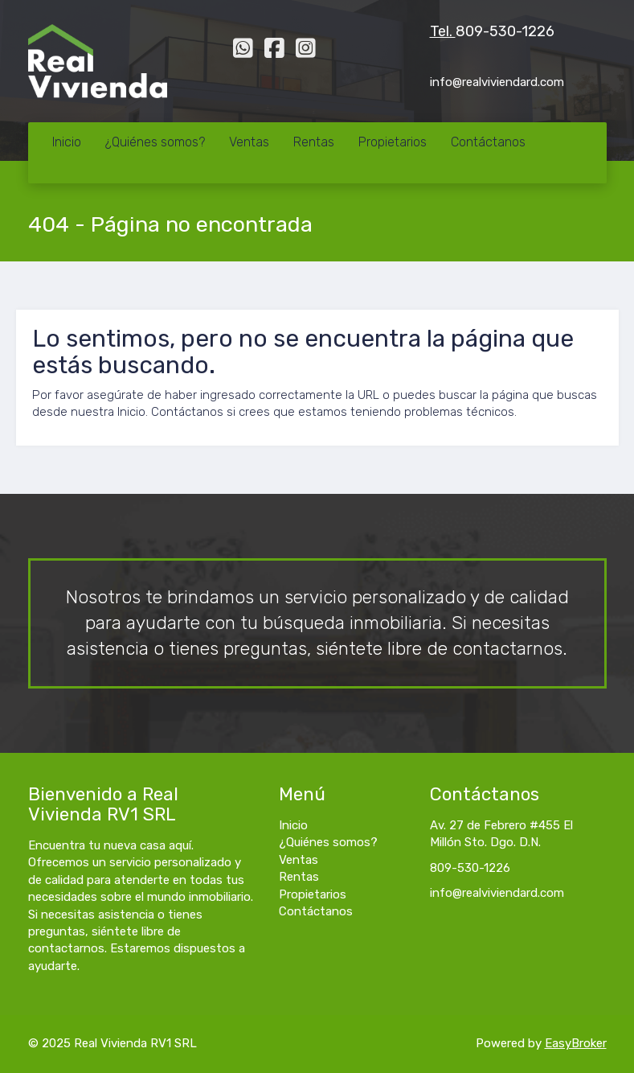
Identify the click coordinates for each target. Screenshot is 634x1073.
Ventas (249, 142)
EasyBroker (576, 1043)
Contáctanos (488, 142)
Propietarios (392, 142)
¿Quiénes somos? (155, 142)
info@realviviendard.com (497, 893)
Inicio (66, 142)
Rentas (313, 142)
